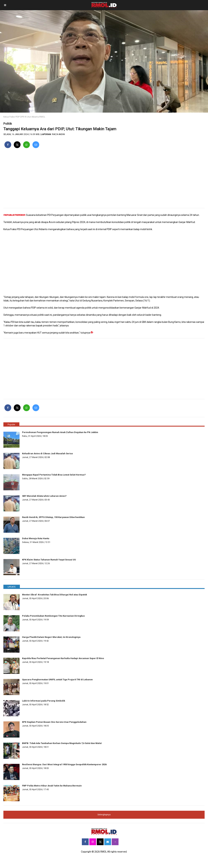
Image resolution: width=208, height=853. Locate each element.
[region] (104, 179)
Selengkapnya (104, 814)
